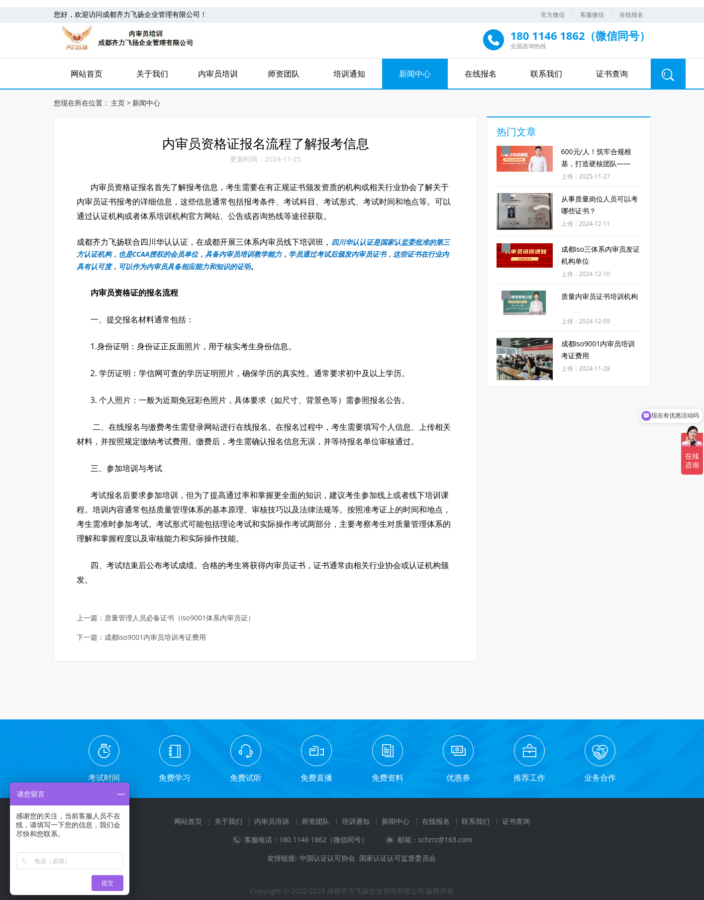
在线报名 (631, 14)
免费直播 (316, 777)
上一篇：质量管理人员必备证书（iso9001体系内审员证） (166, 618)
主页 (118, 102)
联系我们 (546, 73)
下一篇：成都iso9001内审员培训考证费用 (141, 637)
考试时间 (104, 777)
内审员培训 (218, 73)
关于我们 (152, 73)
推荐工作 (529, 777)
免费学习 (175, 777)
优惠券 (458, 777)
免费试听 (246, 777)
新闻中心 (415, 73)
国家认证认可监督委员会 (397, 858)
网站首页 (86, 73)
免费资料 (387, 777)
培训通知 (349, 73)
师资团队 (284, 73)
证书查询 (612, 73)
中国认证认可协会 (327, 858)
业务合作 (600, 777)
